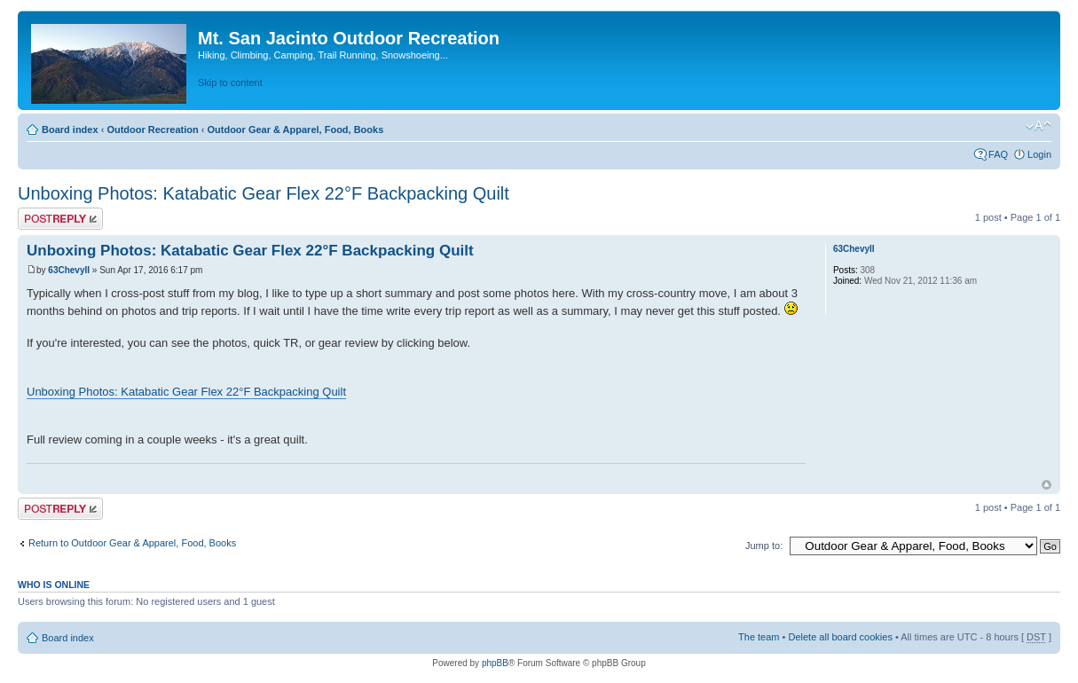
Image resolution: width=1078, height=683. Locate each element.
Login (1039, 154)
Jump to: (764, 545)
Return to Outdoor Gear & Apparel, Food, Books (132, 543)
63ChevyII (69, 270)
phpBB (495, 663)
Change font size (1038, 126)
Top (1046, 485)
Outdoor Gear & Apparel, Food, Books (295, 129)
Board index (70, 129)
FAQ (998, 154)
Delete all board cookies (840, 637)
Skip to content (230, 82)
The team (758, 637)
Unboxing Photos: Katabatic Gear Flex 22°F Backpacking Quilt (263, 193)
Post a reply (60, 219)
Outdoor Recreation (152, 129)
